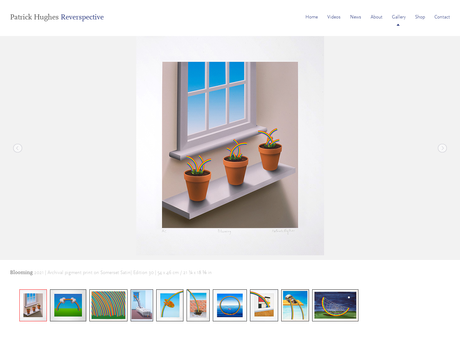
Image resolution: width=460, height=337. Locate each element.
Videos (334, 17)
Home (311, 17)
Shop (420, 17)
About (376, 17)
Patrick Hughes (57, 17)
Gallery (399, 17)
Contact (442, 17)
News (355, 17)
